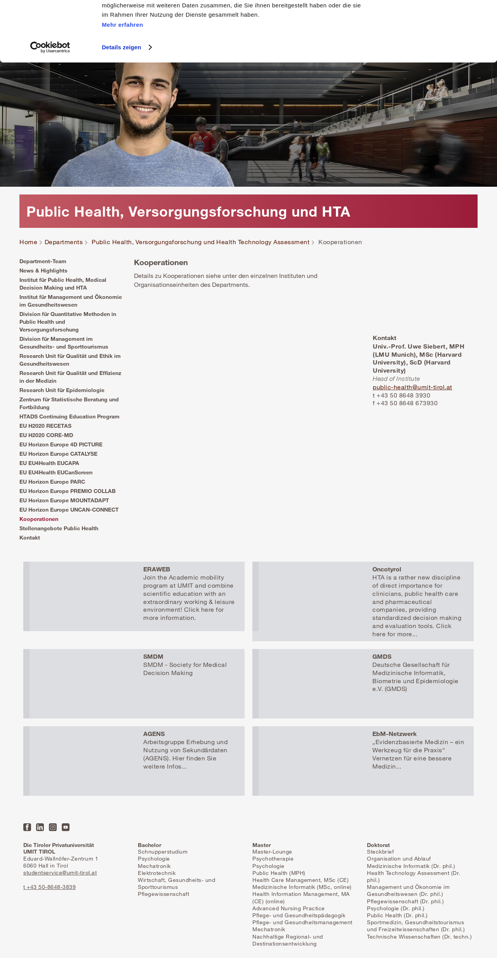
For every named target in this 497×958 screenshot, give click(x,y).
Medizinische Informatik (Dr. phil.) (411, 866)
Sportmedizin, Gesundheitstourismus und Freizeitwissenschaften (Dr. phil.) (416, 925)
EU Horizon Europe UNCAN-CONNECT (69, 509)
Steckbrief (380, 851)
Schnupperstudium (163, 851)
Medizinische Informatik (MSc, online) (302, 886)
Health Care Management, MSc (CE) (300, 879)
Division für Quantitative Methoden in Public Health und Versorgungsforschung (67, 322)
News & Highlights (43, 270)
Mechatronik (154, 866)
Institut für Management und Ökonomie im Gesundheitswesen (70, 300)
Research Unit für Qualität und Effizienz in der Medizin (70, 377)
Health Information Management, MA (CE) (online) (301, 897)
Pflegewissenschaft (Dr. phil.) (405, 901)
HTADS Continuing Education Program (69, 416)
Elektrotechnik (157, 872)
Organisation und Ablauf (399, 858)
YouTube (66, 827)
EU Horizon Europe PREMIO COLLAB (67, 491)
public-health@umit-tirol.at (412, 387)
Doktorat (378, 845)
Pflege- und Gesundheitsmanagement (302, 922)
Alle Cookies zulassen (432, 19)
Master (261, 845)
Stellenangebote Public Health (58, 528)
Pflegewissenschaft (163, 893)
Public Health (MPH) (279, 872)
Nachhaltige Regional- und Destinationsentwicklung (287, 940)
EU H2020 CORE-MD (46, 435)
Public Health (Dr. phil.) (397, 915)
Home (28, 242)
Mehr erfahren (122, 85)
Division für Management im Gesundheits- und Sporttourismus (63, 342)
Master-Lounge (272, 851)
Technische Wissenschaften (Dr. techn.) (419, 936)
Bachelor (149, 845)
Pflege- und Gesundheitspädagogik (298, 915)
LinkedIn (40, 827)
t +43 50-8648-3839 (49, 886)
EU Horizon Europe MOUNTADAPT (64, 500)
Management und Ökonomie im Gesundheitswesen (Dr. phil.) (408, 890)
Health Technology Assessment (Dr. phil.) (414, 876)
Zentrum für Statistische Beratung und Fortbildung (69, 403)
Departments (64, 242)
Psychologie (154, 858)
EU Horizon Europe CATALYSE (58, 453)
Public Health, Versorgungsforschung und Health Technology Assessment (200, 242)
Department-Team (42, 261)
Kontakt (29, 537)
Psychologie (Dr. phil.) (396, 908)
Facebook (27, 827)
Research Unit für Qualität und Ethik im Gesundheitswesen (70, 359)
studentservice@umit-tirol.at (60, 872)
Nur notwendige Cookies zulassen (432, 42)
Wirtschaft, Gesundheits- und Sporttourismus (176, 883)
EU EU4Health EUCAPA (49, 463)
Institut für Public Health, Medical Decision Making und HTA (62, 283)
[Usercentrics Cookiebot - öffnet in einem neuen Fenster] (50, 107)
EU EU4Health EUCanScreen (55, 472)
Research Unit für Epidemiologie (61, 390)
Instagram (53, 827)
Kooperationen (38, 518)
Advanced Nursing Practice (288, 908)
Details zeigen (121, 107)
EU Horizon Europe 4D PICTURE (61, 444)
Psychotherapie (273, 858)
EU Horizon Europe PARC (52, 481)
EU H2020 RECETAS (45, 425)
